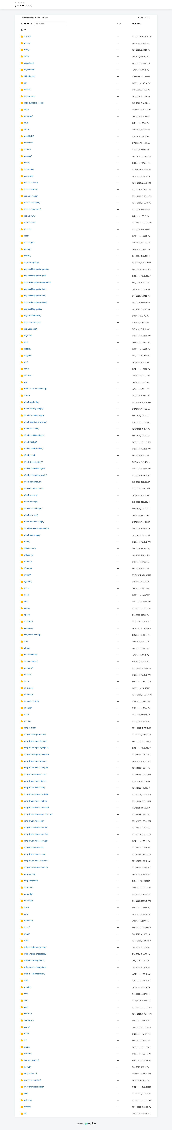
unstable (22, 5)
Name (28, 23)
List (140, 18)
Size (119, 24)
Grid (147, 18)
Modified (136, 24)
